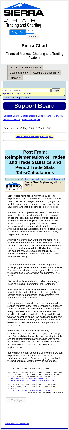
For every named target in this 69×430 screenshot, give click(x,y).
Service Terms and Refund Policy (17, 424)
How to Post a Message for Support (34, 137)
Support (14, 78)
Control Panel (45, 116)
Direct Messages (31, 120)
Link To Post (59, 180)
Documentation (30, 68)
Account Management (44, 73)
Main (12, 68)
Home (7, 97)
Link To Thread (46, 180)
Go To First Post (32, 180)
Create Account (23, 94)
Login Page (7, 94)
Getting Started (18, 73)
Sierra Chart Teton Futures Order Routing (28, 391)
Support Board (22, 97)
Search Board (28, 116)
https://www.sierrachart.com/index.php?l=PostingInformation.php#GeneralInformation (30, 380)
